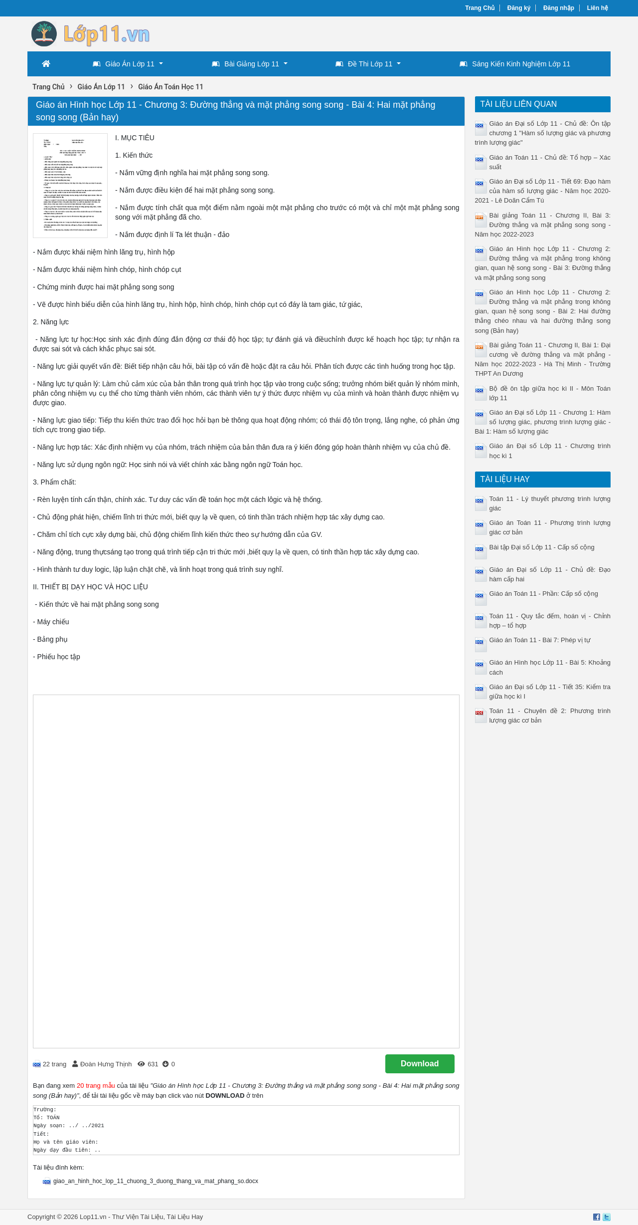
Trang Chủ (479, 7)
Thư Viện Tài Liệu (137, 1217)
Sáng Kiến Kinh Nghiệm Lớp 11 (515, 63)
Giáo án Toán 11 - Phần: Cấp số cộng (543, 593)
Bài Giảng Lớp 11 (245, 63)
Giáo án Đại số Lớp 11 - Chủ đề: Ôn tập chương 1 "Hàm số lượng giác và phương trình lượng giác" (543, 133)
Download (420, 1063)
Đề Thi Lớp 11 (363, 63)
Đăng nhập (558, 7)
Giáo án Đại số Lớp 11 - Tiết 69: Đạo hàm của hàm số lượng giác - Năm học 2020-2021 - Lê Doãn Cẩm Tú (543, 191)
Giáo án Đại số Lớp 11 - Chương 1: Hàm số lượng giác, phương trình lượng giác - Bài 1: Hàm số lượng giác (543, 422)
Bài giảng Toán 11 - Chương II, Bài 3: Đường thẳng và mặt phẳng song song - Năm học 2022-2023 (543, 225)
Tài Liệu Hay (185, 1217)
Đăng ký (519, 7)
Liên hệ (597, 7)
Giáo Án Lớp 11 (124, 63)
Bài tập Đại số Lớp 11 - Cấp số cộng (542, 547)
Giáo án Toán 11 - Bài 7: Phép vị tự (540, 640)
